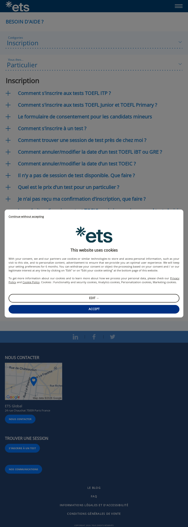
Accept (94, 309)
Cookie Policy (31, 282)
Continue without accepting (26, 216)
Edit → (94, 298)
